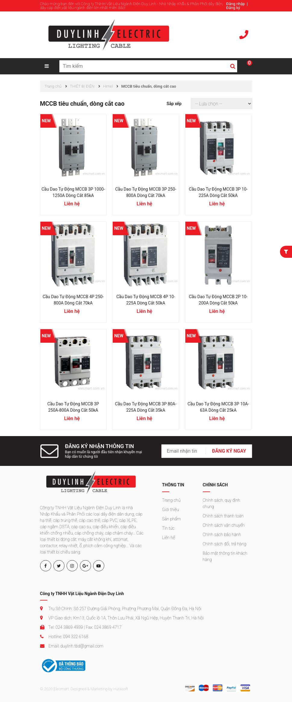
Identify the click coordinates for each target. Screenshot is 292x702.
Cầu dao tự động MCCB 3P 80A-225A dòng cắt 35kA (146, 407)
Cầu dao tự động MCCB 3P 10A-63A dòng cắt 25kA (218, 407)
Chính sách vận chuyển (224, 525)
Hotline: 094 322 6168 (64, 636)
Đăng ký (233, 7)
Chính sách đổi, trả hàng (224, 543)
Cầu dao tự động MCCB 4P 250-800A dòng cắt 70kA (73, 299)
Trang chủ (171, 500)
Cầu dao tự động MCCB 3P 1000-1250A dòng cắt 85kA (73, 192)
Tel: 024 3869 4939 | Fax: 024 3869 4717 (81, 627)
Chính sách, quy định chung (221, 503)
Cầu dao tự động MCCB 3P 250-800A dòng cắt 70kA (145, 192)
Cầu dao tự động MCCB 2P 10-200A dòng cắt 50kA (218, 299)
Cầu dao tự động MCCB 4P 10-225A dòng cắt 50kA (145, 299)
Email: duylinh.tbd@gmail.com (71, 646)
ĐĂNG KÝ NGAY (229, 451)
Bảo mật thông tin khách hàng (225, 556)
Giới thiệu (170, 509)
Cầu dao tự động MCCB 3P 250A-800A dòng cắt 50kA (73, 407)
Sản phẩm (171, 518)
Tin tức (168, 528)
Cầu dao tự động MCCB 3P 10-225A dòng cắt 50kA (218, 192)
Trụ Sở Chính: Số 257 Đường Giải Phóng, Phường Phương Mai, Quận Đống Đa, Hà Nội (120, 608)
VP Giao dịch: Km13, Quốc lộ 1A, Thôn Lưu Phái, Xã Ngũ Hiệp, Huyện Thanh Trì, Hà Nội (122, 618)
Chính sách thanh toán (223, 515)
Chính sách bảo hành (222, 534)
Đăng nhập (236, 4)
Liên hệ (168, 537)
